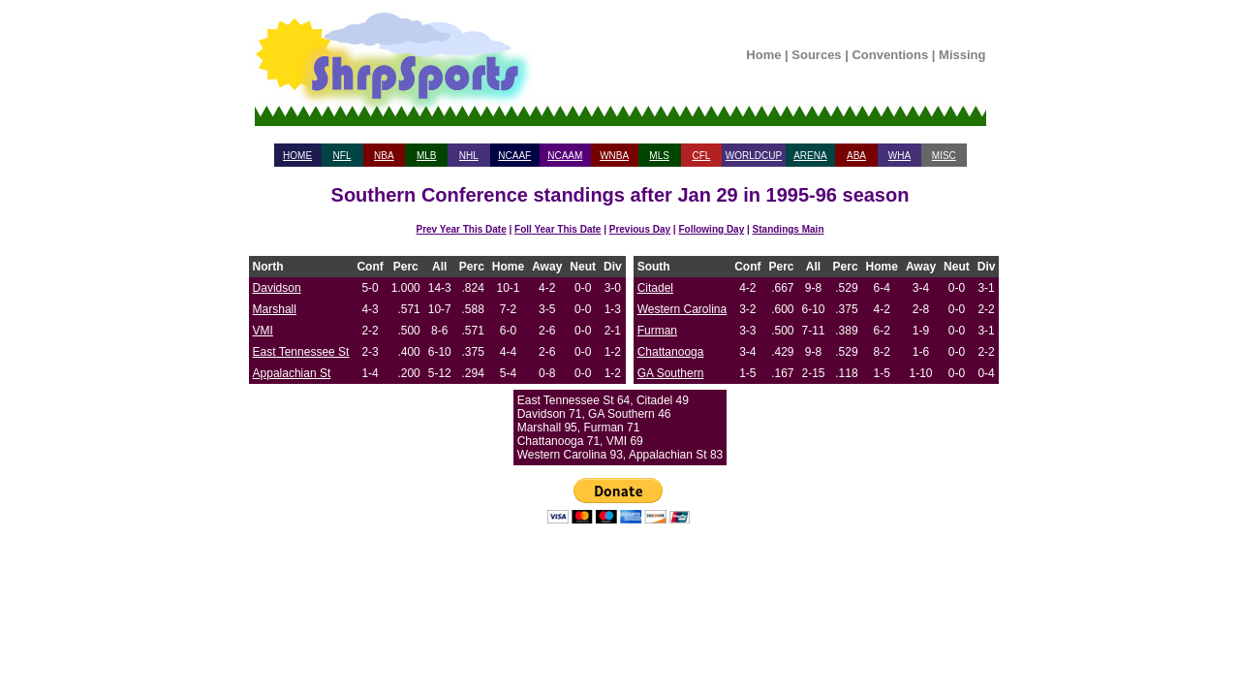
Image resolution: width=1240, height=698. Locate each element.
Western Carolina (682, 309)
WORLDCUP (754, 155)
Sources (816, 55)
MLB (427, 155)
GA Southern (670, 373)
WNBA (614, 155)
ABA (856, 155)
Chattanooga (670, 352)
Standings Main (788, 229)
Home (763, 55)
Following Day (711, 229)
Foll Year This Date (557, 229)
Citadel (655, 288)
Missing (962, 55)
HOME (297, 155)
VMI (263, 330)
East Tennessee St (301, 352)
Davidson (277, 288)
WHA (899, 155)
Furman (657, 330)
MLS (659, 155)
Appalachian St (292, 373)
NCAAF (514, 155)
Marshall (274, 309)
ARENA (809, 155)
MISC (944, 155)
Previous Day (639, 229)
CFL (701, 155)
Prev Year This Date (462, 229)
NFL (342, 155)
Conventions (890, 55)
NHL (469, 155)
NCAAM (564, 155)
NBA (384, 155)
